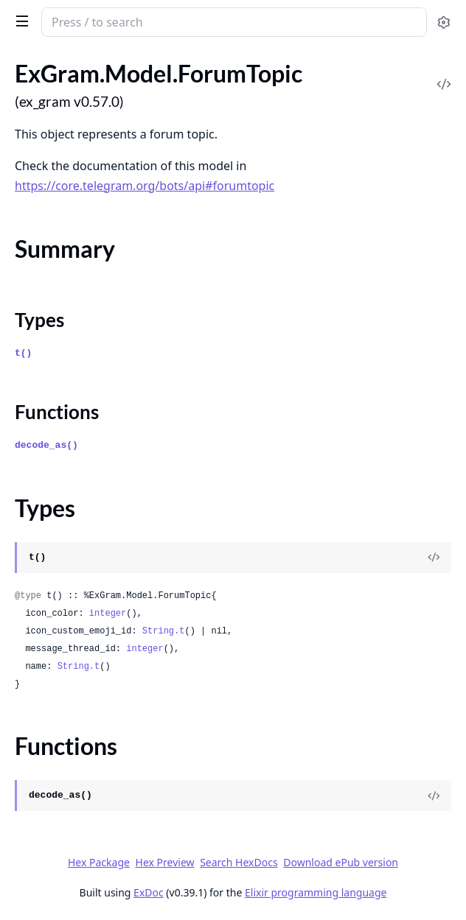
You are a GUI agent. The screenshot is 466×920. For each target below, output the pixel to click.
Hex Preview (165, 862)
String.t (163, 631)
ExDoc (148, 892)
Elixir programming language (315, 892)
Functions (57, 412)
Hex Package (99, 862)
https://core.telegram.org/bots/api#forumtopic (144, 186)
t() (23, 353)
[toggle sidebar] (19, 20)
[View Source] (433, 557)
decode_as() (46, 445)
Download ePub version (340, 862)
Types (39, 320)
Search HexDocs (238, 862)
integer (107, 613)
